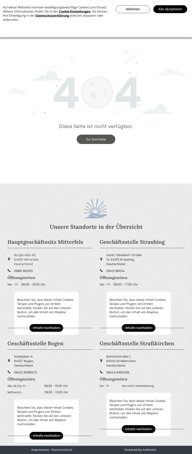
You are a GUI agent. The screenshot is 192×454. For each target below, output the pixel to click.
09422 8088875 (25, 372)
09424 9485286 (117, 372)
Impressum (40, 450)
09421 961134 (115, 271)
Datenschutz (62, 450)
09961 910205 (23, 271)
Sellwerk (149, 450)
